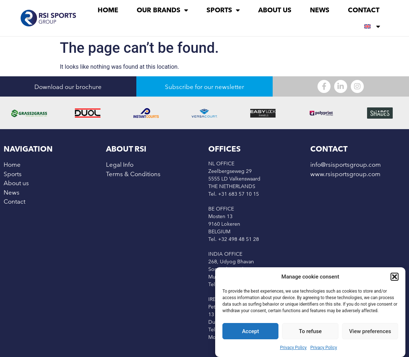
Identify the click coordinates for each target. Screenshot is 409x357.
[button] (394, 276)
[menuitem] (372, 26)
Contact (363, 10)
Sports (223, 10)
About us (274, 10)
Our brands (162, 10)
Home (108, 10)
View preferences (370, 331)
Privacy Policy (293, 347)
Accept (250, 331)
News (319, 10)
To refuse (310, 331)
